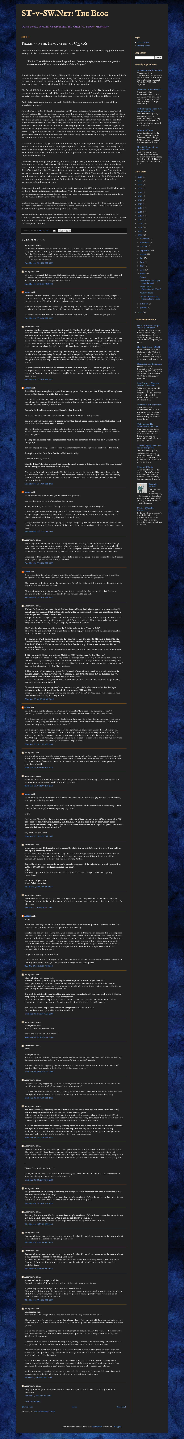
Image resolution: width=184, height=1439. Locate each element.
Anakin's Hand (146, 293)
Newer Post (27, 1407)
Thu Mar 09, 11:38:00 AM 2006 (39, 1269)
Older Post (121, 1407)
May (142, 266)
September (145, 250)
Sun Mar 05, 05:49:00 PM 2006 (39, 379)
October (144, 246)
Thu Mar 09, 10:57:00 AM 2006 (39, 1224)
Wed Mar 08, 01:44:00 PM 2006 (39, 1137)
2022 (140, 185)
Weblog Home (143, 46)
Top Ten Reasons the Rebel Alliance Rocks (150, 297)
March (143, 274)
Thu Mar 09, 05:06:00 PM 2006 (39, 1300)
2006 (140, 235)
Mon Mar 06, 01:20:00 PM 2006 (39, 768)
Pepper (143, 277)
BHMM (27, 571)
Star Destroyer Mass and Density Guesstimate (148, 384)
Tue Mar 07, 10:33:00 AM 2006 (38, 907)
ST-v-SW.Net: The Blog (65, 14)
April (142, 270)
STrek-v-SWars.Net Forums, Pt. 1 (145, 509)
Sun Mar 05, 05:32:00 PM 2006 (39, 318)
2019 (140, 192)
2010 (140, 220)
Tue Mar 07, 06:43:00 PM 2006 (39, 966)
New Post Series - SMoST (148, 347)
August (143, 254)
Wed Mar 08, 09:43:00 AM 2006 (39, 1037)
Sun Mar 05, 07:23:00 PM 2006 (39, 532)
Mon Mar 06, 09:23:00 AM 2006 (39, 699)
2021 (140, 188)
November (145, 242)
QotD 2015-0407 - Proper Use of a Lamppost (148, 326)
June (142, 262)
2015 (140, 208)
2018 (140, 196)
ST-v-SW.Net (143, 42)
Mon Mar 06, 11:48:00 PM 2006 (39, 836)
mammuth (97, 1426)
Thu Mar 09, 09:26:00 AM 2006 (39, 1203)
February (144, 304)
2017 (140, 200)
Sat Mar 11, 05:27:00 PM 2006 (38, 1396)
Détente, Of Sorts (145, 130)
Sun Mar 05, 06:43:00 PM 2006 (39, 484)
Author (27, 292)
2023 (140, 181)
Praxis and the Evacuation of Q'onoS (150, 288)
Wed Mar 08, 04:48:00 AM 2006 (39, 1014)
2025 (140, 177)
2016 (140, 204)
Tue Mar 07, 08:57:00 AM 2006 (39, 887)
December (145, 238)
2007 (140, 231)
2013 (140, 216)
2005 (140, 312)
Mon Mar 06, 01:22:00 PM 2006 (39, 786)
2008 (140, 227)
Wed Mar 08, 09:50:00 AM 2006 (39, 1072)
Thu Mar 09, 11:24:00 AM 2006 (39, 1242)
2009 (140, 224)
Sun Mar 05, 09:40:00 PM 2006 (39, 597)
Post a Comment (32, 1401)
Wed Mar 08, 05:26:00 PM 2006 (39, 1180)
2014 (140, 212)
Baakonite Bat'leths (153, 485)
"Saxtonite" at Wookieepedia (149, 89)
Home (74, 1407)
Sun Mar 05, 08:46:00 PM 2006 (39, 563)
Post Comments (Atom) (44, 1411)
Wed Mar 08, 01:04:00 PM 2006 (39, 1098)
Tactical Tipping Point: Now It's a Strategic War (149, 110)
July (142, 258)
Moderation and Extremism (149, 70)
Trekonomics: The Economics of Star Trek (147, 425)
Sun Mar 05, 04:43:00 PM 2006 (39, 263)
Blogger (117, 1426)
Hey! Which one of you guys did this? (147, 148)
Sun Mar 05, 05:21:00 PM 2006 (39, 284)
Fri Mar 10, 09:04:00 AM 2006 (38, 1377)
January (144, 308)
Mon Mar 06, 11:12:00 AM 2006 (39, 744)
